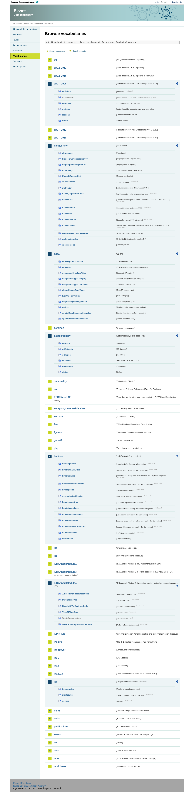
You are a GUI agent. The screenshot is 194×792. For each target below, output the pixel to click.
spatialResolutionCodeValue (75, 319)
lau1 (56, 658)
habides (58, 456)
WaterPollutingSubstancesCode (77, 624)
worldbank (60, 766)
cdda (57, 254)
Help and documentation (25, 29)
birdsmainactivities (71, 470)
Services (17, 61)
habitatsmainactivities (72, 514)
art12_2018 (60, 75)
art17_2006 (60, 83)
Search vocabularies (57, 51)
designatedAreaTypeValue (74, 273)
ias (55, 548)
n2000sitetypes (69, 219)
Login (157, 2)
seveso (58, 734)
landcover (59, 649)
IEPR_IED (59, 634)
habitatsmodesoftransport (74, 526)
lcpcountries (68, 689)
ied (55, 555)
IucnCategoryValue (71, 296)
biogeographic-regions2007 (75, 159)
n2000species (68, 225)
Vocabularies (20, 56)
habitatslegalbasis (70, 508)
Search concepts (79, 51)
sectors (65, 701)
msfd (57, 710)
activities (66, 91)
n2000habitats (68, 207)
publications (61, 726)
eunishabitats (68, 182)
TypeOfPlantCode (70, 612)
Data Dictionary (36, 24)
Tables (16, 40)
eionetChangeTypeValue (73, 290)
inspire (58, 642)
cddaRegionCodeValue (72, 261)
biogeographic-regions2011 (75, 164)
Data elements (20, 45)
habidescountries (70, 502)
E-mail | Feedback (22, 783)
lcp (55, 681)
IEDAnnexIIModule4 (65, 583)
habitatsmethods (70, 520)
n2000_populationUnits (73, 193)
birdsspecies (68, 490)
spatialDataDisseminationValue (76, 313)
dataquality (67, 170)
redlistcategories (70, 239)
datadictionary (62, 336)
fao (56, 424)
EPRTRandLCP (62, 397)
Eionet (25, 24)
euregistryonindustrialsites (69, 408)
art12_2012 (60, 67)
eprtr (56, 389)
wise (56, 758)
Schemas (17, 50)
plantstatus (67, 695)
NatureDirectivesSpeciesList (75, 233)
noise (57, 718)
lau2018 (58, 673)
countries (66, 103)
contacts (66, 343)
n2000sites (67, 214)
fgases (58, 432)
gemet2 (58, 440)
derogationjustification (72, 496)
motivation (67, 188)
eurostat (59, 416)
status (65, 372)
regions (65, 307)
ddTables (66, 355)
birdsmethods (68, 476)
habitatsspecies (69, 532)
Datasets (17, 34)
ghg (56, 448)
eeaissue (66, 360)
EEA (25, 2)
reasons (66, 115)
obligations (67, 366)
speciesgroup (68, 245)
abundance (67, 153)
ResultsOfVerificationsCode (75, 606)
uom (56, 750)
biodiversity (61, 145)
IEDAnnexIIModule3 (65, 572)
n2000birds (67, 200)
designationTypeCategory (74, 278)
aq (55, 59)
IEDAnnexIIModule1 (65, 564)
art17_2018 (60, 137)
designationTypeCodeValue (74, 284)
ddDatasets (67, 349)
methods (66, 109)
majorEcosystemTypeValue (74, 301)
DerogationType (69, 600)
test (56, 742)
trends (65, 120)
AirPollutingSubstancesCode (75, 594)
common (59, 328)
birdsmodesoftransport (73, 484)
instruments (67, 539)
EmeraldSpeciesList (71, 176)
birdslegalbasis (69, 463)
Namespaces (19, 66)
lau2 (56, 665)
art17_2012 (60, 130)
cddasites (66, 267)
